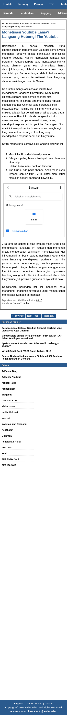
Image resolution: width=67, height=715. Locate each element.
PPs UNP (6, 447)
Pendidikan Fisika (11, 441)
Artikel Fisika (9, 383)
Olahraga (7, 435)
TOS (51, 4)
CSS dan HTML (10, 400)
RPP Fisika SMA (10, 459)
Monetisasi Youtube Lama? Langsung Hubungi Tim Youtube (30, 34)
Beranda (8, 13)
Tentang (23, 4)
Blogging (45, 13)
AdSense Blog (9, 371)
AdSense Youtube (19, 23)
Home (5, 23)
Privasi (38, 4)
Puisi (4, 453)
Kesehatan (7, 430)
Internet (6, 418)
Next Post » (33, 315)
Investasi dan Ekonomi (14, 424)
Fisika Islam (8, 406)
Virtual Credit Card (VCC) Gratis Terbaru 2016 (26, 351)
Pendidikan (27, 13)
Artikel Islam (8, 388)
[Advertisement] (33, 585)
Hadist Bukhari (10, 412)
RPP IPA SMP (9, 465)
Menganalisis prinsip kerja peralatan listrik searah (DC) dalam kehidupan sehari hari (32, 337)
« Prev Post (18, 315)
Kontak (7, 4)
